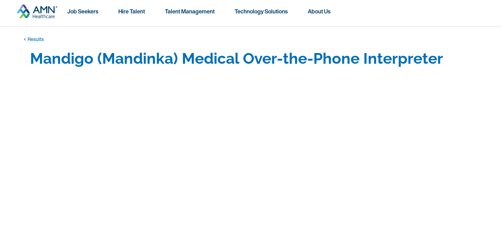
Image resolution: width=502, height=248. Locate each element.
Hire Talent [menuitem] (131, 11)
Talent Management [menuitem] (190, 11)
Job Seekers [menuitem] (82, 11)
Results (33, 39)
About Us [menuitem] (319, 11)
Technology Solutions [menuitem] (261, 11)
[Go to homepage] (37, 14)
